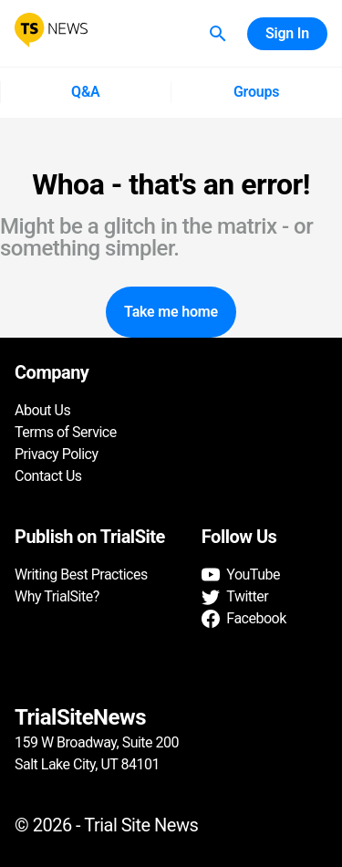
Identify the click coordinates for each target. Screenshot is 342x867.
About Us (42, 410)
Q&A (85, 92)
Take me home (171, 312)
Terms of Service (66, 432)
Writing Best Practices (81, 574)
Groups (256, 92)
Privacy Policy (56, 454)
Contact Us (48, 476)
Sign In (287, 33)
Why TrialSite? (57, 596)
